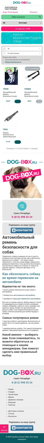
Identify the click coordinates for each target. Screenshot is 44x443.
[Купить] (18, 101)
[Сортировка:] (24, 53)
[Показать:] (24, 49)
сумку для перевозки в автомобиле (26, 299)
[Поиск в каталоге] (19, 17)
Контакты (33, 12)
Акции (10, 389)
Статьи (11, 414)
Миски (11, 397)
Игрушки (12, 402)
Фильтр (4, 429)
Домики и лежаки (15, 400)
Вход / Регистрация (10, 12)
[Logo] (22, 2)
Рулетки (11, 405)
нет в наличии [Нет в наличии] (39, 101)
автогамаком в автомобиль (24, 295)
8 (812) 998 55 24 (22, 217)
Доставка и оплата (16, 411)
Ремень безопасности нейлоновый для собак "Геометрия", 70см (11, 134)
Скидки (11, 392)
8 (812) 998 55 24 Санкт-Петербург (11, 8)
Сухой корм (13, 394)
